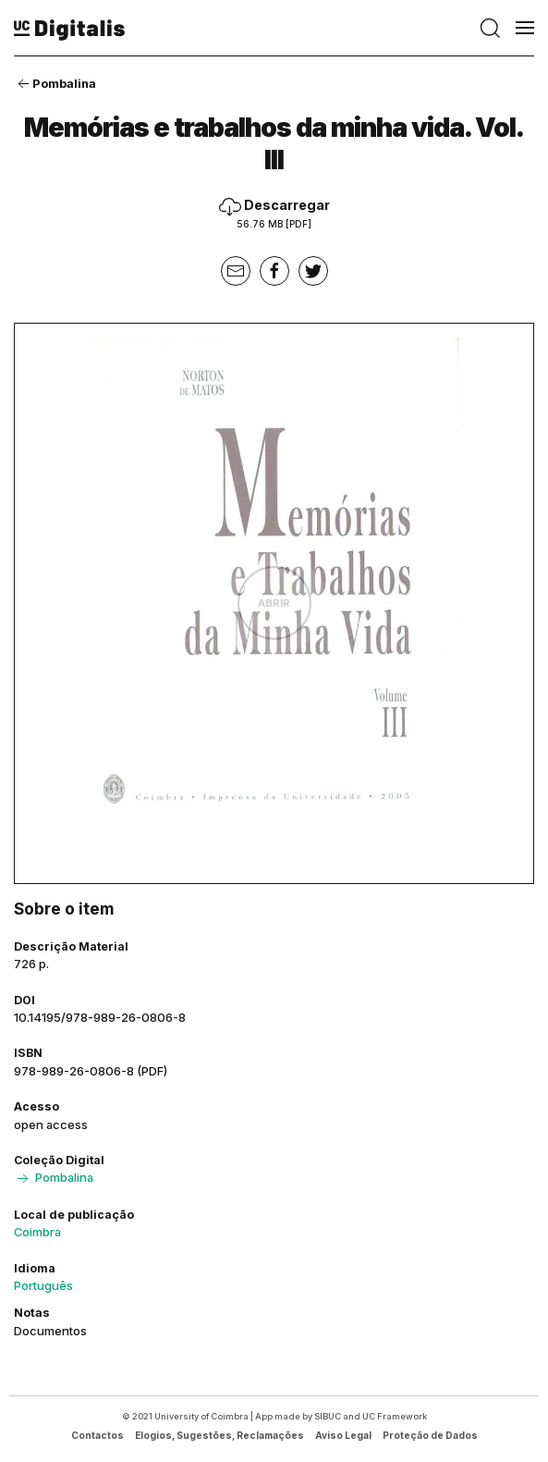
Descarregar (274, 213)
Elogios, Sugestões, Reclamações (219, 1435)
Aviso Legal (343, 1435)
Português (43, 1285)
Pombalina (55, 83)
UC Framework (394, 1416)
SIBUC (327, 1416)
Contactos (97, 1435)
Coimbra (37, 1231)
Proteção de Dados (430, 1435)
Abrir (274, 602)
